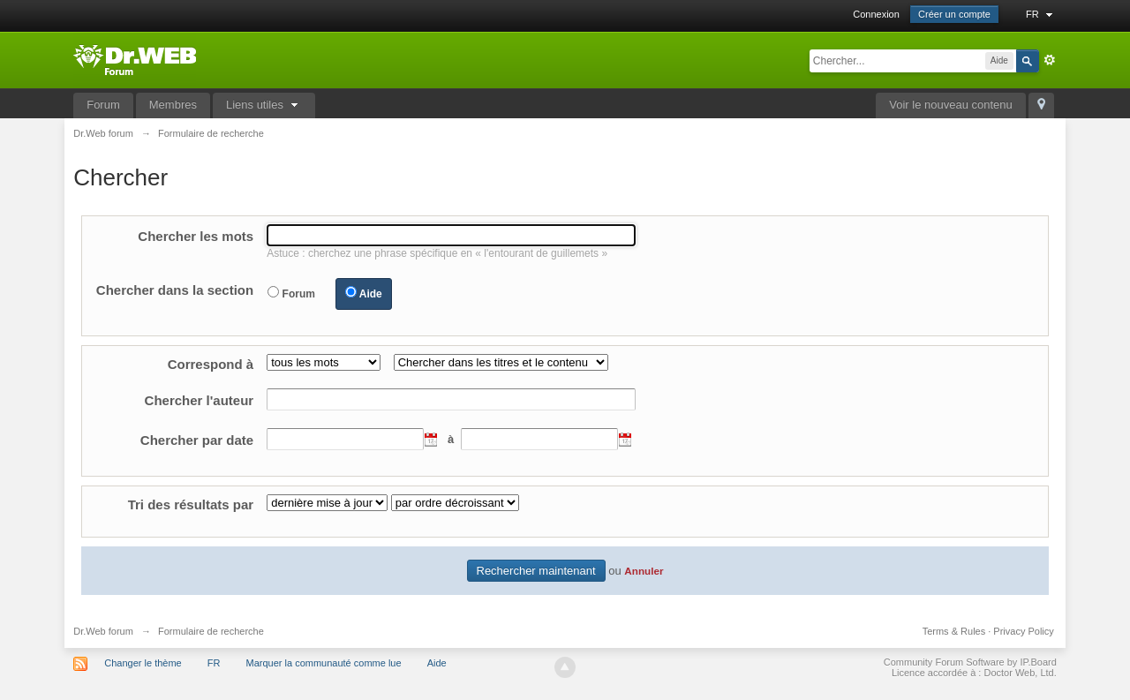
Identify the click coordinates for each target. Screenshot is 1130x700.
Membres (173, 104)
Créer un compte (954, 14)
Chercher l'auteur (199, 400)
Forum (103, 104)
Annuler (643, 570)
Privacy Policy (1023, 631)
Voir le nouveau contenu (951, 104)
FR (1041, 14)
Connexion (876, 14)
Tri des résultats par (191, 504)
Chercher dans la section (174, 289)
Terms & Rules (954, 631)
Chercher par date (196, 440)
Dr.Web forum (103, 631)
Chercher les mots (195, 236)
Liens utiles (264, 104)
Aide (370, 294)
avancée (1050, 60)
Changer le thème (142, 663)
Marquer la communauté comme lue (324, 663)
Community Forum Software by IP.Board (970, 662)
